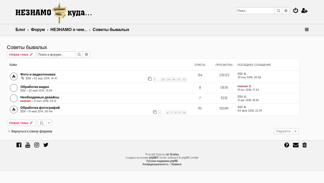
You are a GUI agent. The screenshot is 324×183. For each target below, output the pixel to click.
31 (188, 79)
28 (171, 79)
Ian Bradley (172, 154)
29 (177, 79)
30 (182, 79)
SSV (37, 78)
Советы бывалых (36, 47)
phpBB (152, 157)
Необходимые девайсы (48, 97)
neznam (251, 86)
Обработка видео (43, 86)
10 (193, 112)
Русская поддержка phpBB (162, 160)
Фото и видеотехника (46, 74)
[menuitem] (295, 11)
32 (193, 79)
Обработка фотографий (48, 107)
